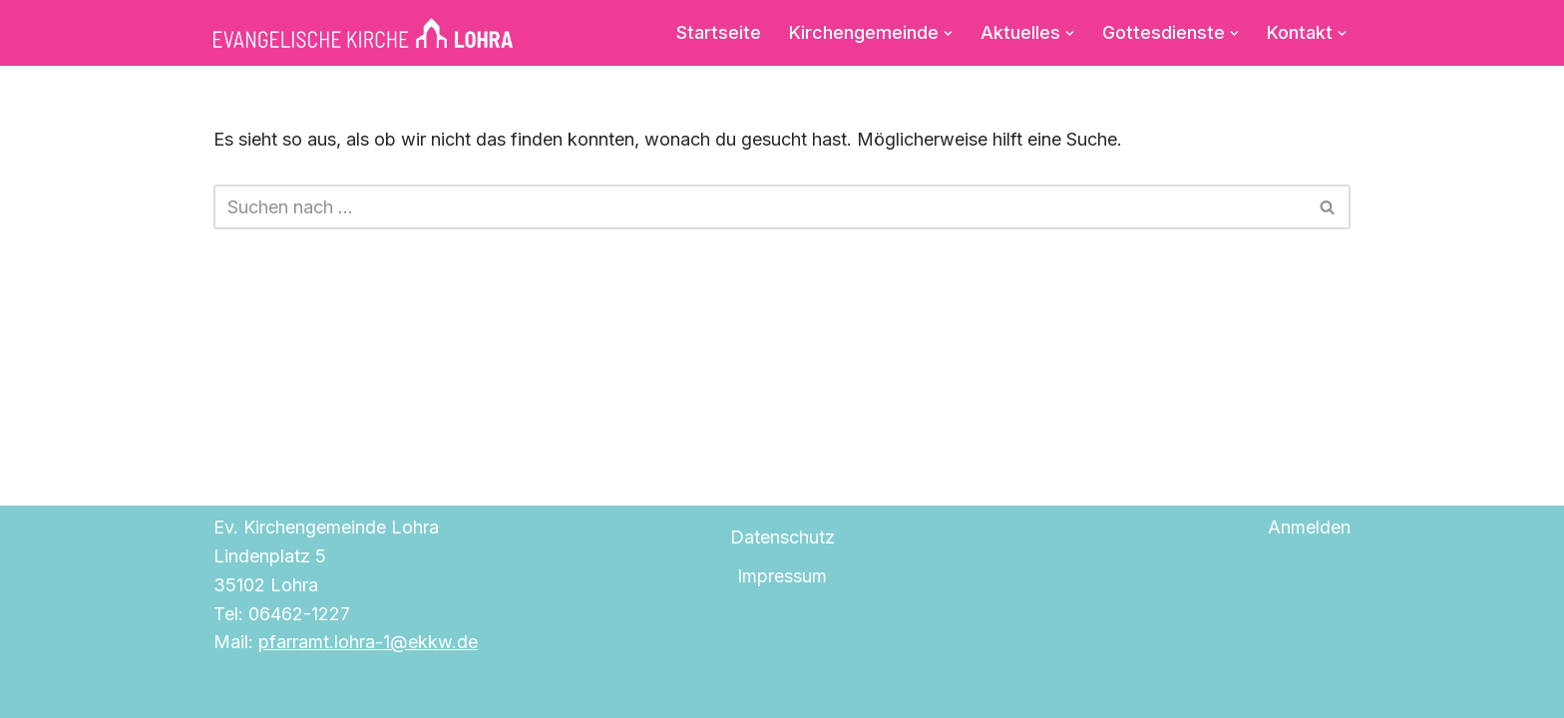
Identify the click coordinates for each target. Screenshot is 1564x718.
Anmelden (1309, 527)
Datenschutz (782, 537)
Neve (235, 690)
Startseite (718, 32)
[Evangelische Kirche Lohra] (363, 33)
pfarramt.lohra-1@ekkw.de (368, 641)
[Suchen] (759, 206)
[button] (948, 32)
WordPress (448, 690)
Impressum (782, 575)
